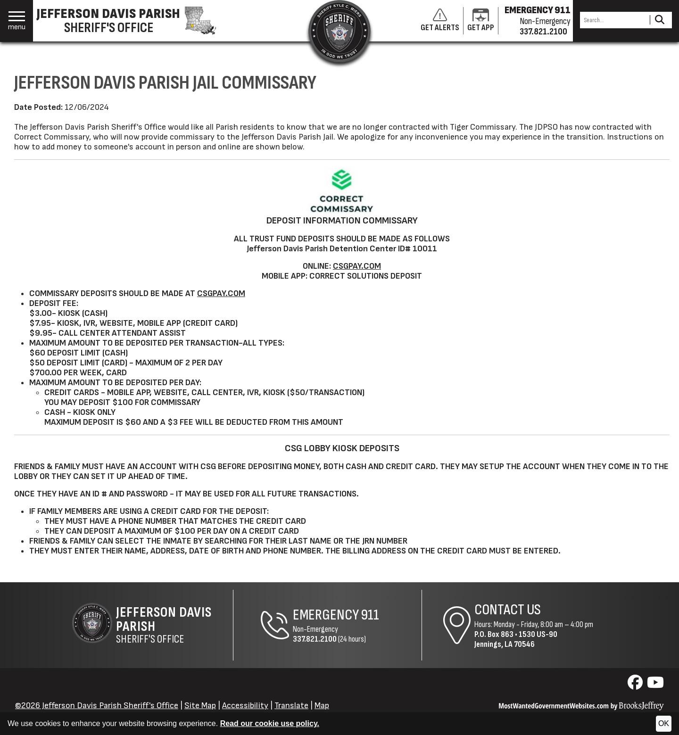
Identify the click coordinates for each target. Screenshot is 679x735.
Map (322, 705)
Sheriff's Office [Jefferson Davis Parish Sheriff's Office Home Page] (174, 625)
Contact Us (507, 610)
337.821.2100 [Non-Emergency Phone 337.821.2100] (315, 639)
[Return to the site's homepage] (339, 31)
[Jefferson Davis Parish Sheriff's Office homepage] (131, 21)
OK (663, 723)
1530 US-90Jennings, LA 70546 (515, 639)
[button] (16, 20)
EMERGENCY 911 (538, 10)
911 (370, 615)
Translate (291, 705)
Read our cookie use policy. (269, 723)
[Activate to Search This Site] (659, 20)
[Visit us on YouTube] (655, 685)
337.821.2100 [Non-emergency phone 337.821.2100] (543, 31)
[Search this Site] (613, 20)
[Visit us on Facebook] (636, 685)
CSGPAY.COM (357, 266)
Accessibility (245, 705)
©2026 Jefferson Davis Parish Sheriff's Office (96, 705)
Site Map (200, 705)
